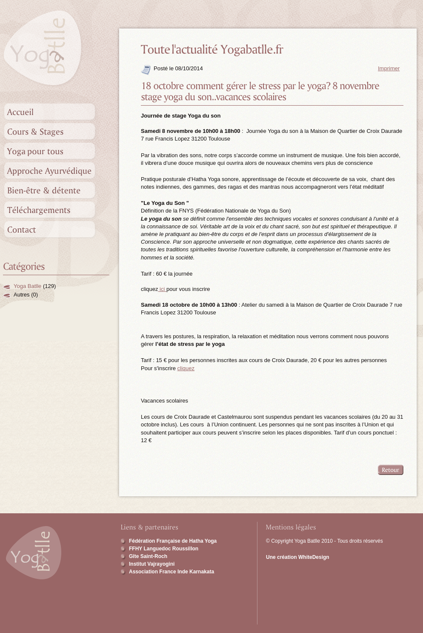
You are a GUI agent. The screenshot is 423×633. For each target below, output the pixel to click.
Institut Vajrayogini (151, 564)
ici (162, 289)
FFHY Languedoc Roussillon (163, 549)
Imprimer (389, 68)
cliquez (185, 368)
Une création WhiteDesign (297, 557)
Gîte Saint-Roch (148, 556)
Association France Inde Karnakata (171, 572)
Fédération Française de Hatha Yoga (173, 541)
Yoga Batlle (27, 286)
